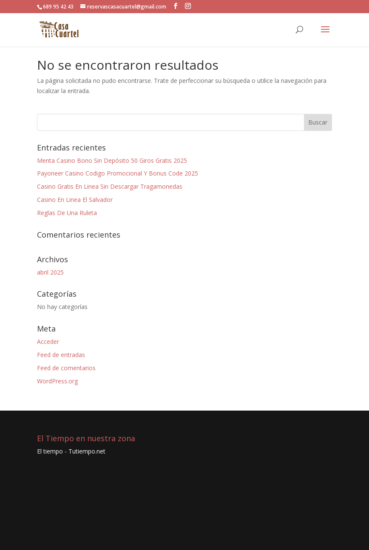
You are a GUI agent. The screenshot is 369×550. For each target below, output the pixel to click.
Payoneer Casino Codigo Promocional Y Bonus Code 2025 (117, 173)
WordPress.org (57, 381)
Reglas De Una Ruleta (67, 213)
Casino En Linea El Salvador (75, 200)
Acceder (48, 341)
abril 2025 (50, 272)
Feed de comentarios (66, 368)
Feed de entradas (61, 355)
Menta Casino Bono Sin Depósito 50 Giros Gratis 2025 (112, 160)
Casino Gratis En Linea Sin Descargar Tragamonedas (109, 186)
